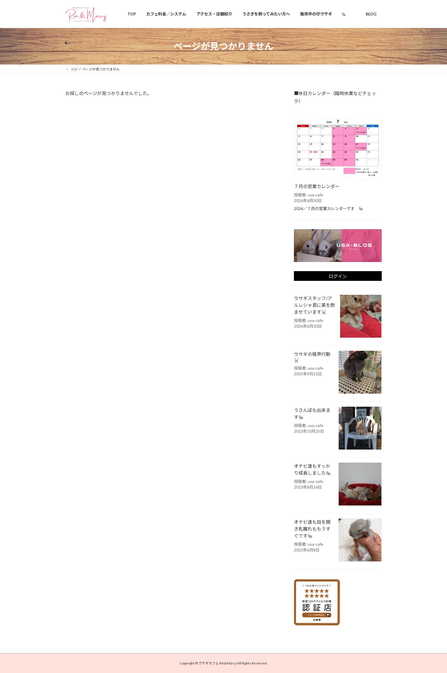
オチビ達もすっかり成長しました (312, 470)
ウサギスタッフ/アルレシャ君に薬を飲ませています (314, 305)
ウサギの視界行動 (314, 357)
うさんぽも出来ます (312, 414)
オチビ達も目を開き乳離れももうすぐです (312, 529)
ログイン (338, 276)
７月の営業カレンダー (317, 186)
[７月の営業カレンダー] (338, 149)
